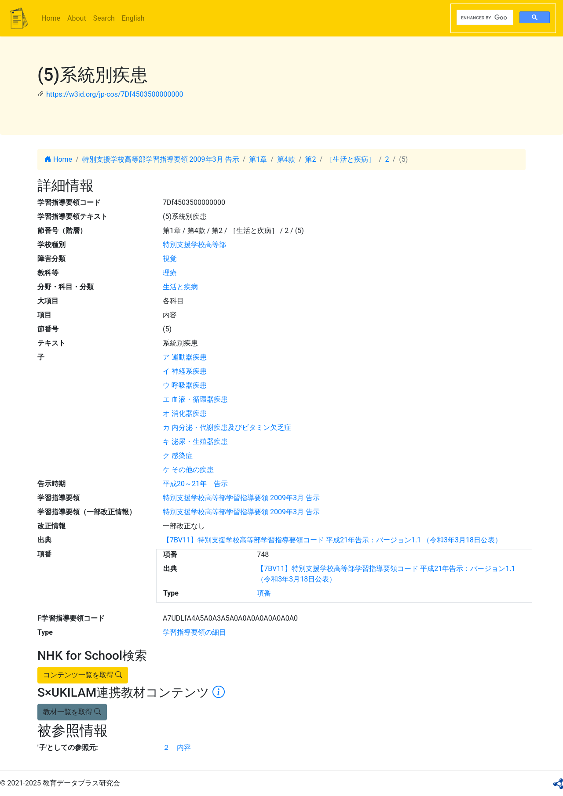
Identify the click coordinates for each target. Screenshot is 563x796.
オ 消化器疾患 (185, 413)
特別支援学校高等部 (194, 244)
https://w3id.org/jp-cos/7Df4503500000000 (114, 94)
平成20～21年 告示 (195, 484)
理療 (170, 273)
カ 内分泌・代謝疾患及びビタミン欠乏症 (227, 427)
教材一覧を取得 (72, 712)
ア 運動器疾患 (185, 357)
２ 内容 (177, 747)
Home (50, 18)
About (76, 18)
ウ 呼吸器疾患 (185, 385)
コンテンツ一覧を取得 (82, 675)
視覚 (170, 258)
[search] (484, 17)
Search (104, 18)
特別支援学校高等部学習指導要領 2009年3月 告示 (160, 159)
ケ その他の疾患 (188, 469)
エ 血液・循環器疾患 (195, 399)
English (133, 18)
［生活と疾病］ (350, 159)
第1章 (258, 159)
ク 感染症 (178, 455)
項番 (264, 593)
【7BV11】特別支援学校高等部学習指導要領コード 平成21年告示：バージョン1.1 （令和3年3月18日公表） (332, 540)
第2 (310, 159)
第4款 (286, 159)
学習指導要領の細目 (194, 632)
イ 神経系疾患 (185, 371)
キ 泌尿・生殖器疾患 (195, 441)
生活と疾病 (180, 287)
